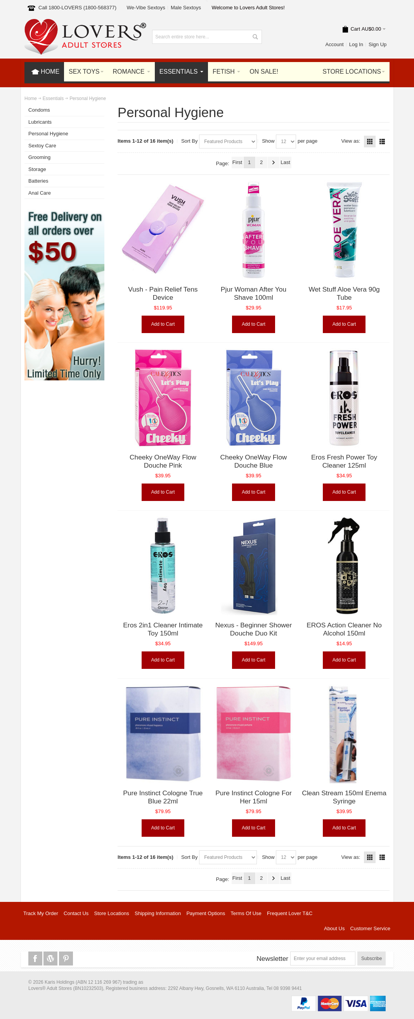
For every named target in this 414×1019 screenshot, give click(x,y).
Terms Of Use (245, 913)
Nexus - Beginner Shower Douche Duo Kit (253, 629)
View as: (350, 141)
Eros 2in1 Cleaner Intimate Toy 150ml (163, 629)
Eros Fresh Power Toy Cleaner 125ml (344, 461)
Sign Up (377, 44)
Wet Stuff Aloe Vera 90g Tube (343, 293)
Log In (356, 44)
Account (335, 44)
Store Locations (111, 913)
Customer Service (370, 928)
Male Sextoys (186, 7)
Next (273, 162)
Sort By (189, 141)
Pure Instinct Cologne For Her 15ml (253, 797)
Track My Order (40, 913)
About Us (334, 928)
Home (30, 98)
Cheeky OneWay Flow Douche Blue (253, 461)
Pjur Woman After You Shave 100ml (253, 293)
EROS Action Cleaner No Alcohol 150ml (344, 629)
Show (268, 141)
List (382, 141)
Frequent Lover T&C (290, 913)
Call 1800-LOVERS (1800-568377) (77, 7)
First (237, 162)
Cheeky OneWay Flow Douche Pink (163, 461)
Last (285, 162)
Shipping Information (158, 913)
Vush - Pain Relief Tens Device (162, 293)
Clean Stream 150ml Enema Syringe (344, 797)
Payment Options (205, 913)
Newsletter (272, 958)
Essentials (53, 98)
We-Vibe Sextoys (146, 7)
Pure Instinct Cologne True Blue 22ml (163, 797)
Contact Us (76, 913)
